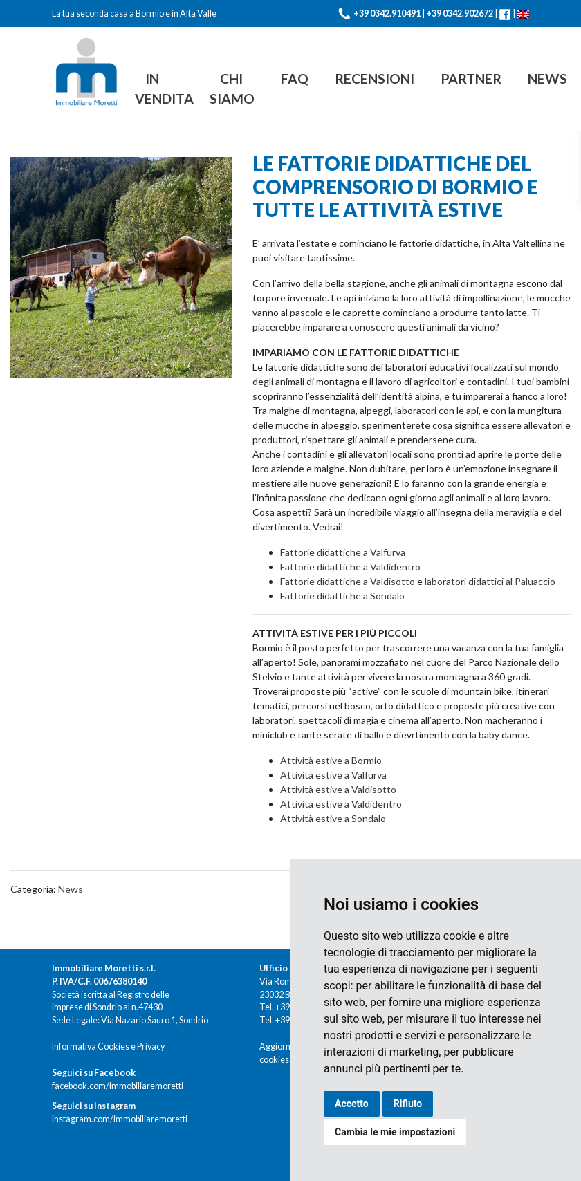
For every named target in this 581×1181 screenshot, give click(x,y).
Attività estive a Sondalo (333, 818)
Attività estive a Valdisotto (338, 789)
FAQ (294, 78)
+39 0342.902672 (459, 13)
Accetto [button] (352, 1103)
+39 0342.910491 (387, 13)
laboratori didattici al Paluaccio (490, 581)
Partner (471, 78)
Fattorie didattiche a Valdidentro (350, 567)
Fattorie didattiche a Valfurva (342, 552)
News (547, 78)
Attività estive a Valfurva (333, 775)
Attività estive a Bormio (331, 760)
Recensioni (374, 78)
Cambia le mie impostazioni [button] (395, 1131)
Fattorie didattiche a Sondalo (342, 596)
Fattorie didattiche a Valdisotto (348, 581)
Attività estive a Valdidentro (341, 804)
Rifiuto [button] (408, 1103)
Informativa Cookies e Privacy (108, 1046)
